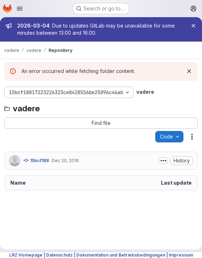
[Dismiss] (189, 71)
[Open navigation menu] (19, 8)
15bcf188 (36, 160)
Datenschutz (59, 255)
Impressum (181, 255)
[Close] (193, 25)
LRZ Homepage (25, 255)
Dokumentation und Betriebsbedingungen (120, 255)
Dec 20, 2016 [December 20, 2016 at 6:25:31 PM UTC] (65, 160)
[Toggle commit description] (163, 160)
